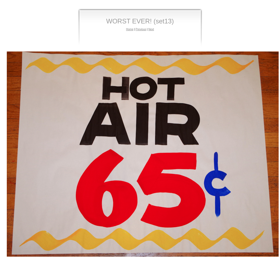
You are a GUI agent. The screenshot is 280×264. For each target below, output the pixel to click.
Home (129, 29)
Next (151, 29)
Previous (141, 29)
